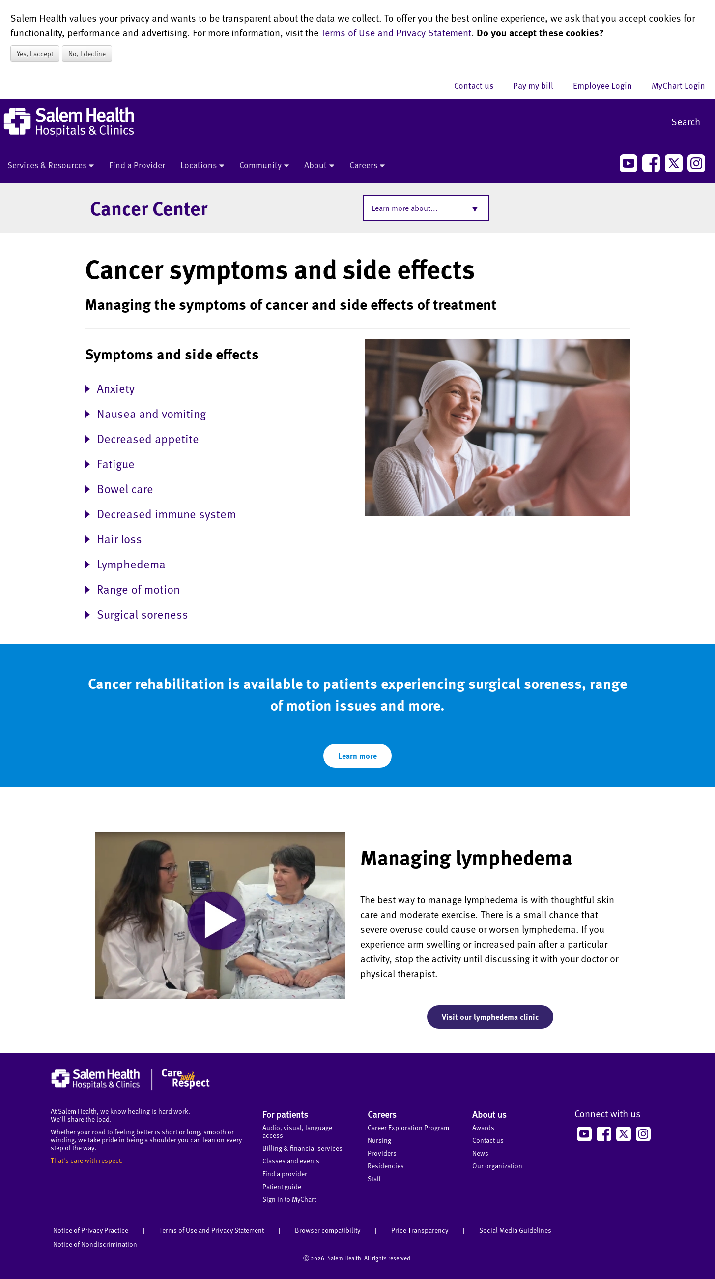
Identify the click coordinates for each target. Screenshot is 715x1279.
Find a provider (284, 1173)
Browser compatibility (327, 1230)
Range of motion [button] (138, 588)
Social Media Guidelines (515, 1230)
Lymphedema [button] (131, 563)
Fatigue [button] (116, 463)
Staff (374, 1178)
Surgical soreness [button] (142, 613)
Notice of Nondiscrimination (95, 1244)
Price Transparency (419, 1230)
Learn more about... (405, 208)
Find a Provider (137, 164)
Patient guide (281, 1186)
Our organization (497, 1165)
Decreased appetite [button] (148, 438)
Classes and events (290, 1161)
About (319, 165)
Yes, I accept (35, 53)
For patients (285, 1114)
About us (489, 1114)
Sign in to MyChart (289, 1199)
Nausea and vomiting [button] (151, 413)
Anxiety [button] (116, 388)
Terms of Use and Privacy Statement (396, 32)
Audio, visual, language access (297, 1131)
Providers (382, 1153)
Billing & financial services (302, 1148)
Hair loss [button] (119, 538)
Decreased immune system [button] (166, 513)
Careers (367, 165)
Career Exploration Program (408, 1127)
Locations (202, 165)
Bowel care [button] (125, 488)
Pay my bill (538, 85)
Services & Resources (50, 165)
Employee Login (607, 85)
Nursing (379, 1140)
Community (264, 165)
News (480, 1153)
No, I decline (87, 53)
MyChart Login (678, 85)
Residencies (386, 1165)
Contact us (478, 85)
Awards (483, 1127)
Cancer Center (148, 207)
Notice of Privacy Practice (90, 1230)
